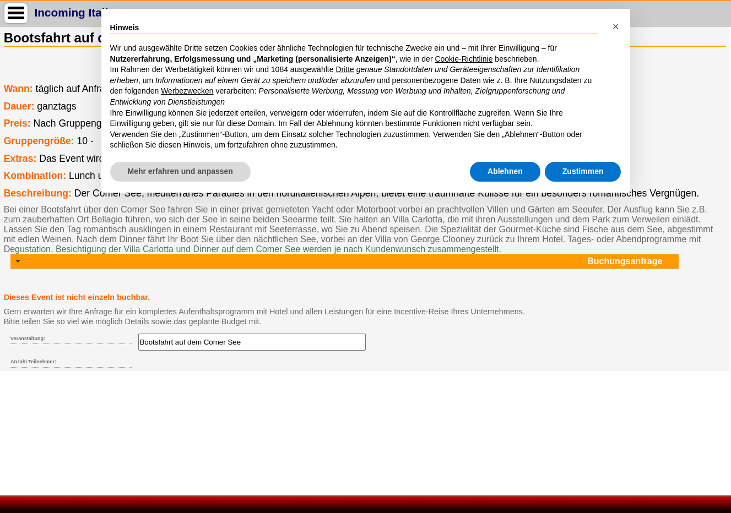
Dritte (344, 69)
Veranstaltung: (27, 338)
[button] (616, 26)
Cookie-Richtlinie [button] (463, 58)
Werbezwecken (187, 90)
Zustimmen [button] (583, 171)
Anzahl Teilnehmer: (33, 361)
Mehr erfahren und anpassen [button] (180, 171)
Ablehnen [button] (505, 171)
